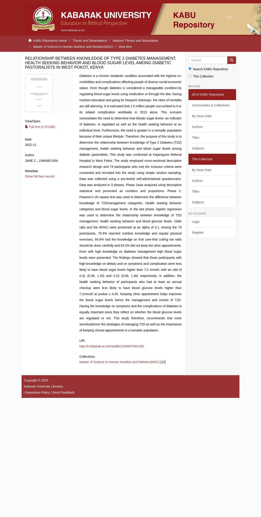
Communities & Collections (211, 105)
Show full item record (39, 176)
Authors (197, 127)
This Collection (201, 76)
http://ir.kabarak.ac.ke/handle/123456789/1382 (112, 346)
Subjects (198, 148)
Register (198, 232)
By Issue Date (202, 116)
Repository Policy (38, 392)
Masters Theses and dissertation (135, 40)
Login (196, 221)
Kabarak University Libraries (43, 386)
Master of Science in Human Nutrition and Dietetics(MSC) (73, 46)
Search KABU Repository (208, 69)
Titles (195, 137)
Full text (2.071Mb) (40, 127)
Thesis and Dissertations (90, 40)
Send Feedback (63, 392)
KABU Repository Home (50, 40)
